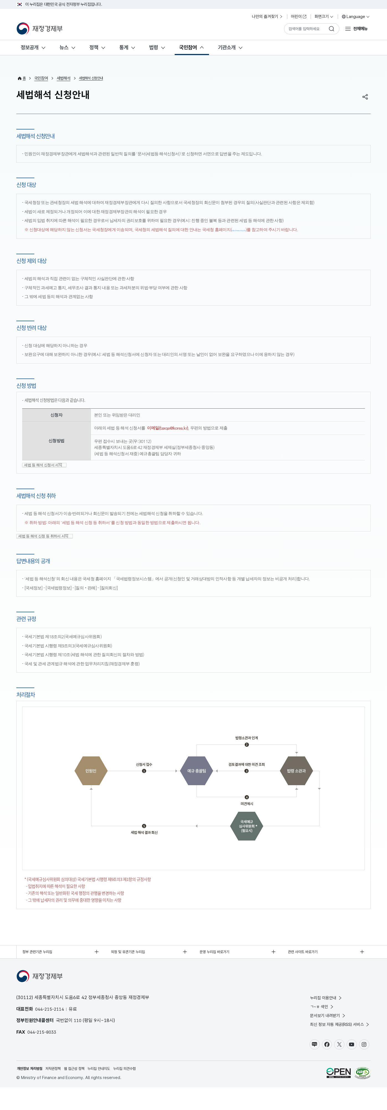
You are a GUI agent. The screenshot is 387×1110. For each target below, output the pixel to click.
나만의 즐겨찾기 (267, 16)
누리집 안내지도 (112, 1090)
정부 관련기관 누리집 (40, 967)
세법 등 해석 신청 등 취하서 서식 (49, 549)
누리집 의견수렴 (141, 1090)
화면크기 (324, 16)
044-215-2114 (51, 1026)
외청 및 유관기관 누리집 (131, 967)
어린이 (299, 16)
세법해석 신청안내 (94, 78)
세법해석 (64, 78)
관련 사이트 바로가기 (306, 967)
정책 (93, 47)
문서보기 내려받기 (321, 1035)
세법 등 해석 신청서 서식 (48, 470)
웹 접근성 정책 (83, 1090)
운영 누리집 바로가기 (217, 967)
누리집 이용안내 (318, 1015)
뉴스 (64, 47)
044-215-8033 (43, 1049)
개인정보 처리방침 (32, 1090)
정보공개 (29, 47)
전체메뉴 (359, 28)
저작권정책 (59, 1090)
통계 (123, 47)
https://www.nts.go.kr (251, 229)
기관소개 (227, 47)
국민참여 (188, 47)
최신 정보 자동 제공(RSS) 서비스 (335, 1045)
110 (78, 1037)
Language (356, 16)
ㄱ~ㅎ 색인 (314, 1025)
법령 (153, 47)
